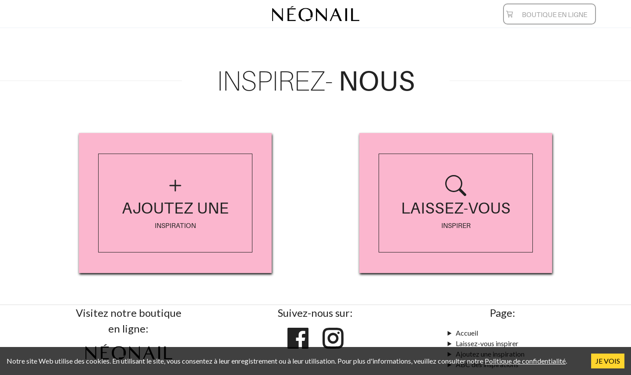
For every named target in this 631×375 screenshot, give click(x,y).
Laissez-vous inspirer (487, 343)
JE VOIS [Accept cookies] (608, 361)
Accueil (467, 333)
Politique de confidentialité (525, 361)
